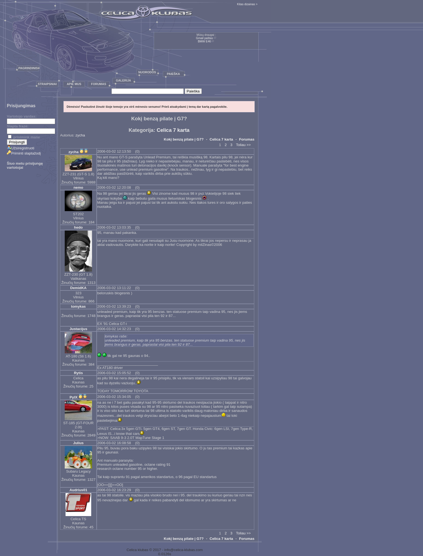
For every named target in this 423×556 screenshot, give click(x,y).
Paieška (173, 73)
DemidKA (78, 288)
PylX (74, 397)
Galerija (123, 80)
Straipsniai (47, 84)
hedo (78, 227)
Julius (78, 443)
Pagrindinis (28, 68)
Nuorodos (147, 72)
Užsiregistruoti (20, 148)
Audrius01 (78, 490)
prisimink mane (24, 137)
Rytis (78, 373)
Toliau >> (243, 145)
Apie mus (74, 84)
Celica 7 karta (173, 130)
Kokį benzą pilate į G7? (184, 139)
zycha (80, 135)
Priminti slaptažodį (24, 153)
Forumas (98, 84)
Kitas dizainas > (247, 4)
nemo (78, 187)
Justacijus (78, 329)
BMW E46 (204, 41)
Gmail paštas (204, 38)
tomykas (78, 306)
